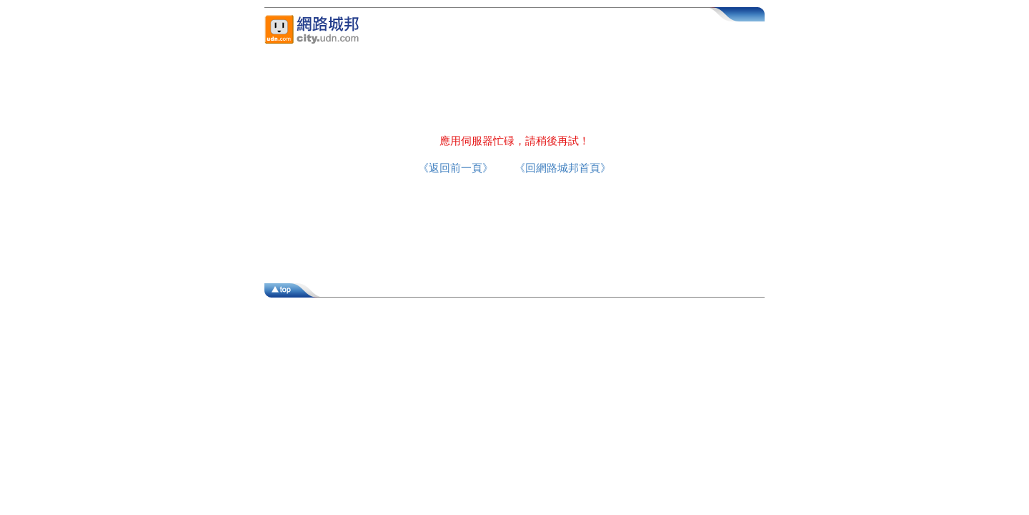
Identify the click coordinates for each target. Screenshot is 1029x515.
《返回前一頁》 (455, 168)
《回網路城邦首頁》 (562, 168)
